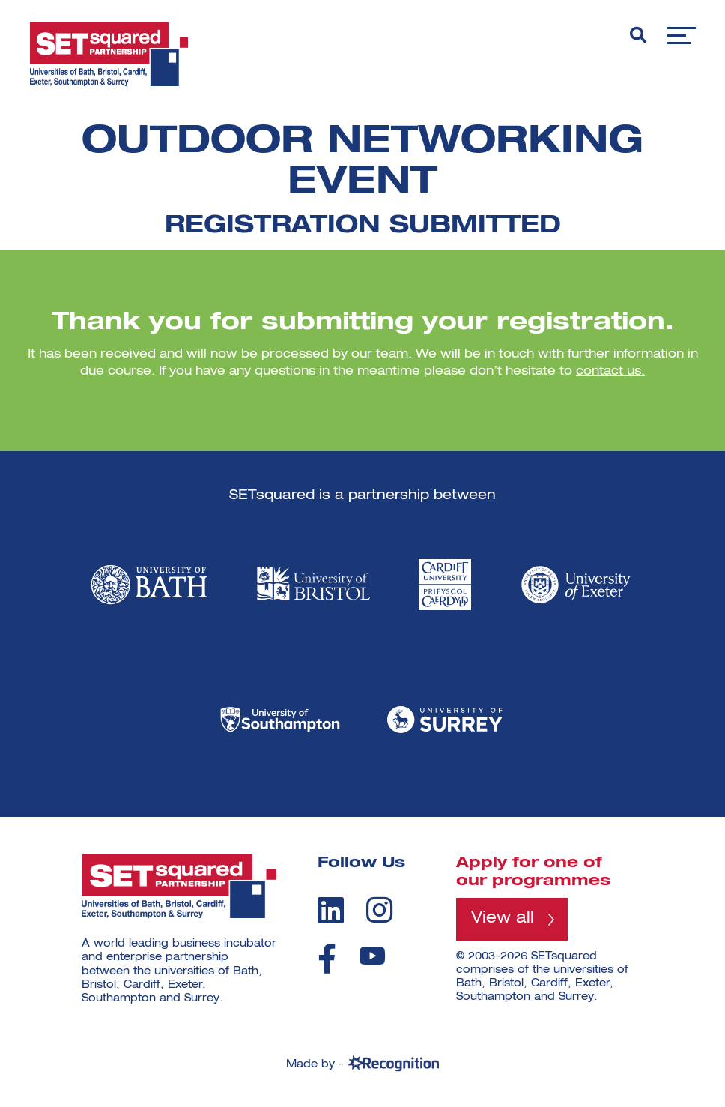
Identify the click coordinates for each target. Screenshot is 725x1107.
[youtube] (372, 956)
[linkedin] (331, 910)
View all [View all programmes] (503, 919)
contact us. (610, 372)
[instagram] (379, 910)
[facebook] (327, 959)
